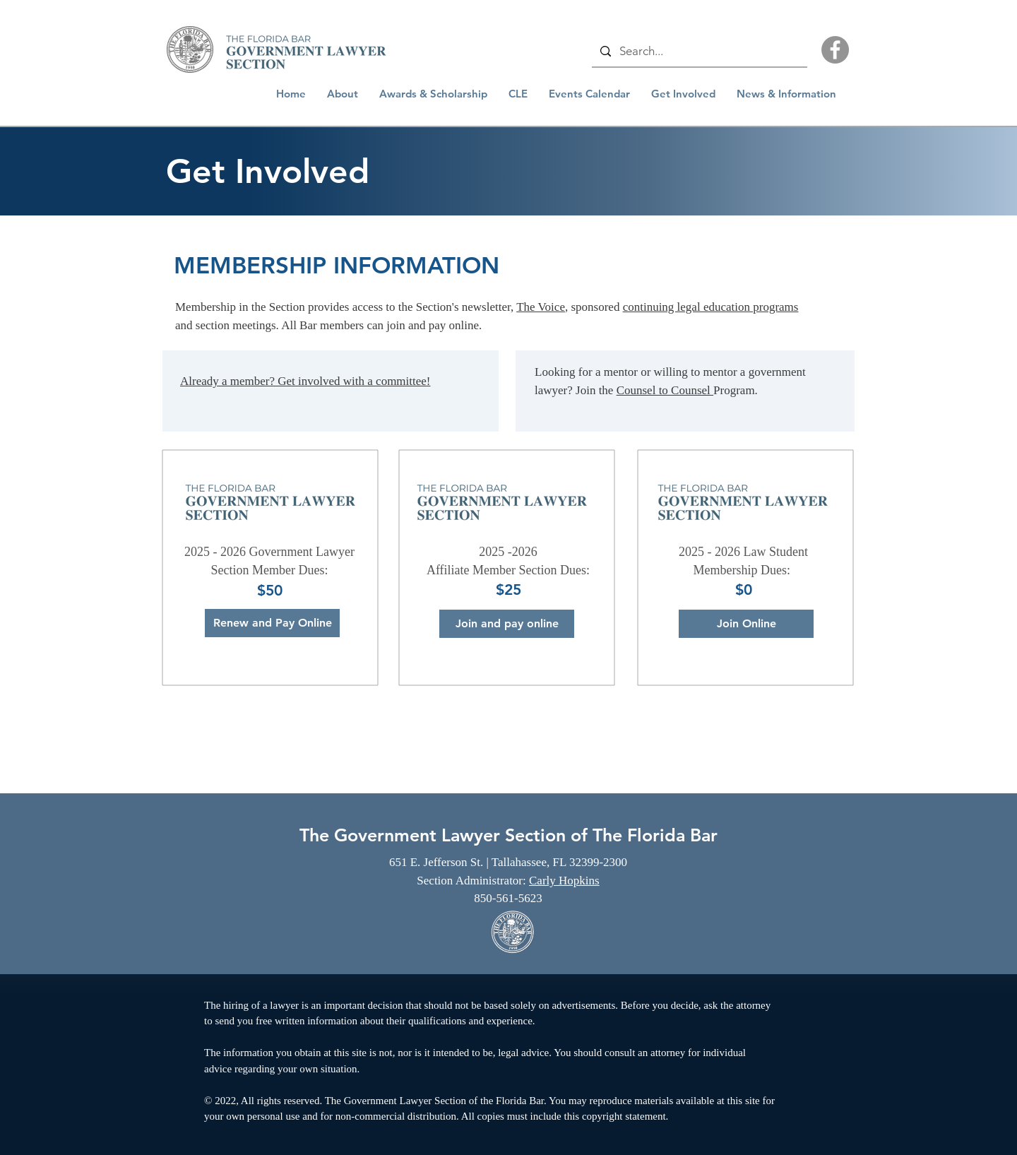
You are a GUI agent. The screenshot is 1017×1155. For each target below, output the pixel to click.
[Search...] (698, 51)
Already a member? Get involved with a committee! (305, 381)
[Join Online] (746, 624)
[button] (342, 93)
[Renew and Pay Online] (272, 623)
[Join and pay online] (506, 624)
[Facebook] (835, 50)
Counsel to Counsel (665, 390)
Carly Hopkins (564, 880)
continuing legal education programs (711, 307)
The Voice (540, 307)
